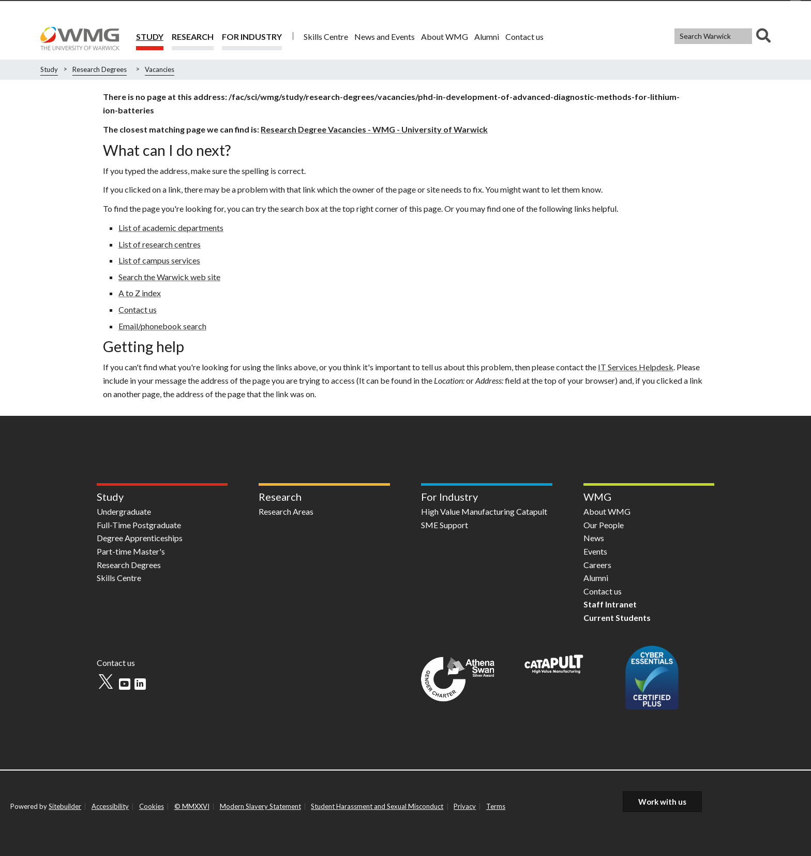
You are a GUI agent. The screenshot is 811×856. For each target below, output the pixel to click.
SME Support (444, 525)
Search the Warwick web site (169, 277)
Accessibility (110, 806)
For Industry (252, 36)
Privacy (465, 806)
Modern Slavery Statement (260, 806)
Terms (495, 806)
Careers (597, 565)
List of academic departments (170, 228)
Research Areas (286, 511)
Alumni (486, 36)
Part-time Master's (131, 551)
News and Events (384, 36)
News (593, 538)
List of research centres (159, 244)
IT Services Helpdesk (635, 367)
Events (595, 551)
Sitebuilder (65, 806)
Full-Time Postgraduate (139, 525)
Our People (603, 525)
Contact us (524, 36)
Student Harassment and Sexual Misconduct (377, 806)
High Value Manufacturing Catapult (484, 511)
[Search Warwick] (713, 36)
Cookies (151, 806)
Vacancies (159, 69)
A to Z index (139, 293)
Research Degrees (99, 69)
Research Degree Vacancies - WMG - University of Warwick (374, 129)
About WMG (444, 36)
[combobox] (722, 36)
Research (193, 36)
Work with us (662, 801)
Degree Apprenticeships (140, 538)
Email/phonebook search (162, 326)
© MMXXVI (191, 806)
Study (149, 36)
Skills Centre (326, 36)
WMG (597, 496)
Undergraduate (124, 511)
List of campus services (159, 260)
